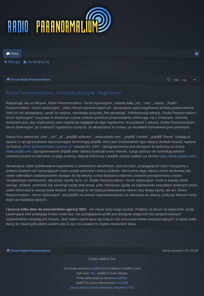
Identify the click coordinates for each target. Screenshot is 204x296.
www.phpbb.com (18, 151)
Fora (14, 53)
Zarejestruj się (38, 62)
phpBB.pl (121, 278)
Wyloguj (14, 62)
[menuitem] (197, 53)
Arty (93, 273)
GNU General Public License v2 (47, 147)
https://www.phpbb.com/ (177, 156)
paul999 (123, 282)
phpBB (95, 268)
